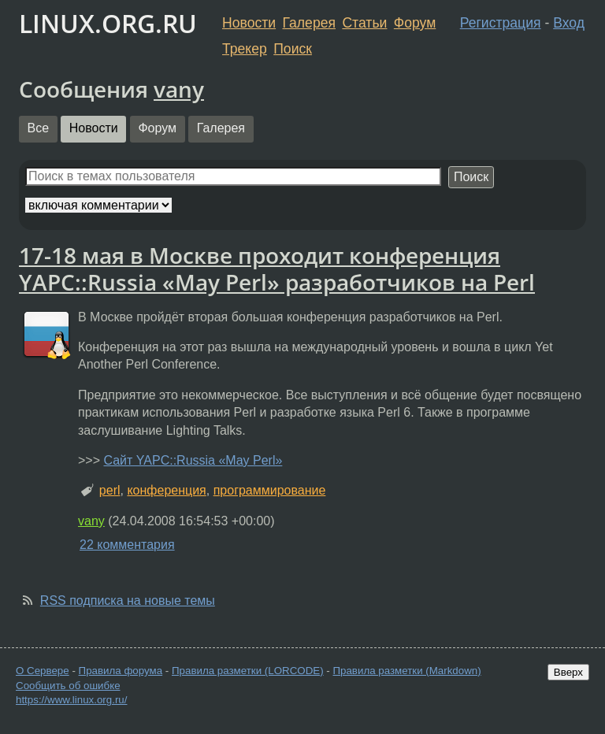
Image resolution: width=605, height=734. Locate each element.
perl (110, 490)
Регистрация (500, 23)
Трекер (244, 49)
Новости (249, 23)
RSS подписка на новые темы (127, 600)
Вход (569, 23)
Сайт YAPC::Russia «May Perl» (192, 460)
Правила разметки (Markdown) (406, 671)
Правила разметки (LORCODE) (248, 671)
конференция (166, 490)
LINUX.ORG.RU (108, 23)
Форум (415, 23)
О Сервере (42, 671)
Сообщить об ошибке (68, 685)
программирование (269, 490)
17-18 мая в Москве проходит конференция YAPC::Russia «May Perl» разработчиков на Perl (277, 268)
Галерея (309, 23)
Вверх (568, 672)
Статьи (364, 23)
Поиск (292, 49)
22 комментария (127, 544)
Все (39, 128)
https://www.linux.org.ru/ (71, 700)
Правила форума (121, 671)
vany (179, 89)
